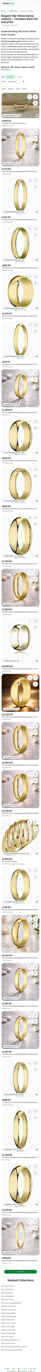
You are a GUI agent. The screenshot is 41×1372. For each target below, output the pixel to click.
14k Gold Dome (7, 1289)
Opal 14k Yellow (7, 1337)
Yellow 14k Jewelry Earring (11, 1350)
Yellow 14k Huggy (8, 1327)
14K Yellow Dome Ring (9, 861)
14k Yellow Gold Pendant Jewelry (14, 1347)
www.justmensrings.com (13, 212)
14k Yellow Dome (7, 1286)
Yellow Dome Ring (8, 1313)
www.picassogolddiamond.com (16, 854)
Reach (8, 3)
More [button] (24, 89)
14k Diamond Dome (8, 1306)
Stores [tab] (19, 77)
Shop (19, 1369)
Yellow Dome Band (8, 1316)
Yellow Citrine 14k (8, 1330)
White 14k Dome (7, 1300)
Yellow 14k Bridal (7, 1320)
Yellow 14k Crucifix (8, 1323)
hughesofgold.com (12, 115)
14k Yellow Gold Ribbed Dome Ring (14, 123)
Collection (13, 11)
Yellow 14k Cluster (8, 1343)
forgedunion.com (11, 164)
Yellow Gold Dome (8, 1310)
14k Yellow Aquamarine (10, 1340)
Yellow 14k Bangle (8, 1333)
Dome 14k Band (7, 1296)
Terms (14, 1369)
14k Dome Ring (7, 1293)
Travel (25, 1369)
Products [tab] (10, 77)
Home (3, 11)
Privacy (7, 1369)
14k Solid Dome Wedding (11, 1303)
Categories (32, 1369)
